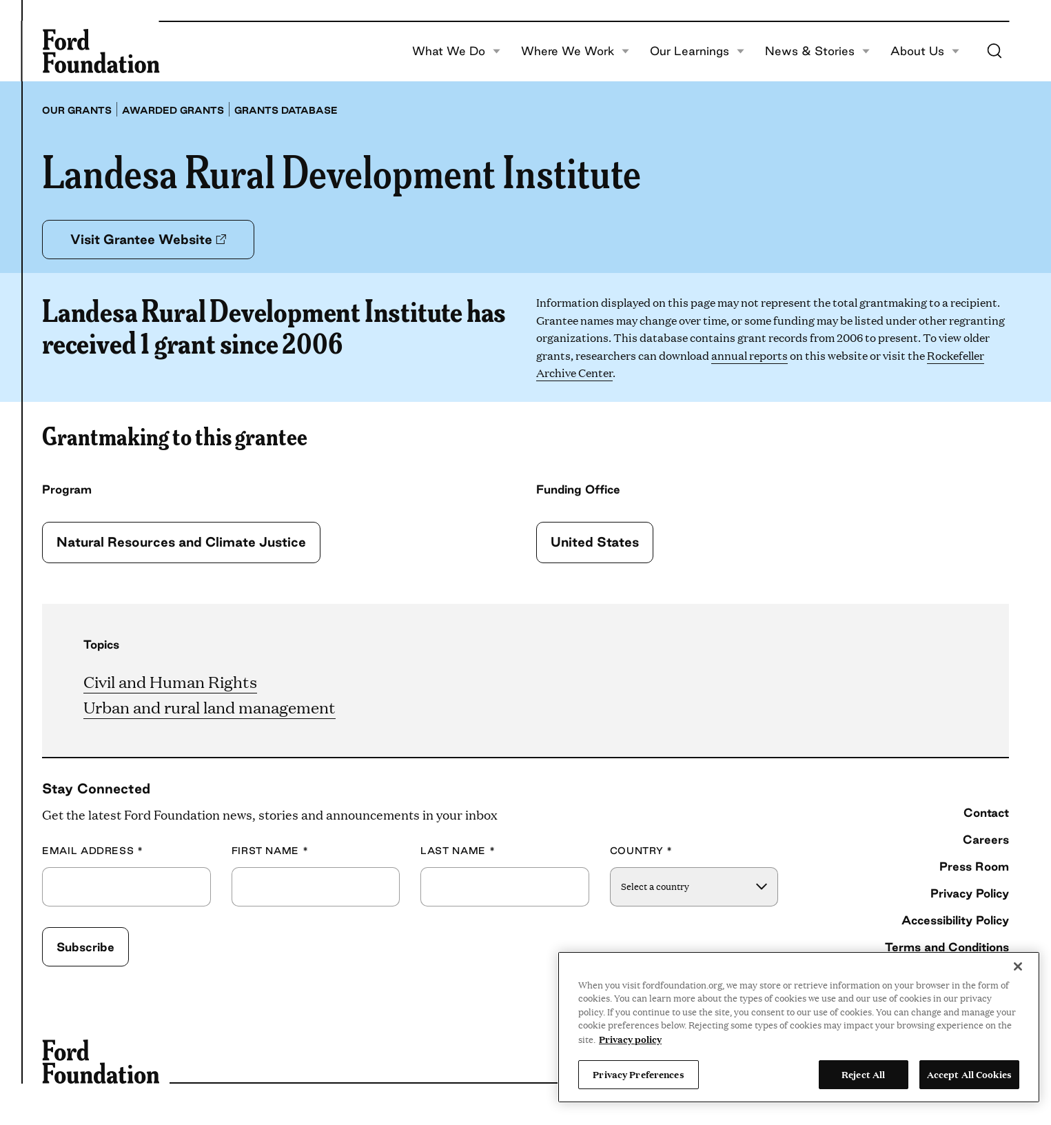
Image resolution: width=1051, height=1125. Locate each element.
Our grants (77, 110)
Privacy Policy (969, 893)
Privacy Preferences (638, 1074)
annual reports (749, 355)
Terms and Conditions (947, 946)
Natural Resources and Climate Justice (181, 541)
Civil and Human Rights (170, 682)
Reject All (863, 1074)
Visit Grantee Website (148, 239)
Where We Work (575, 51)
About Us (924, 51)
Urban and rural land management (209, 707)
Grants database (286, 110)
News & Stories (817, 51)
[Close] (1018, 966)
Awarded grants (173, 110)
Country (641, 851)
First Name (270, 851)
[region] (799, 1027)
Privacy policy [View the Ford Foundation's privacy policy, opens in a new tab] (630, 1039)
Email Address (92, 851)
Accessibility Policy (955, 919)
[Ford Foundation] (100, 51)
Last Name (457, 851)
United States (595, 541)
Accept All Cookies (969, 1074)
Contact (986, 812)
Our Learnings (697, 51)
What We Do (456, 51)
